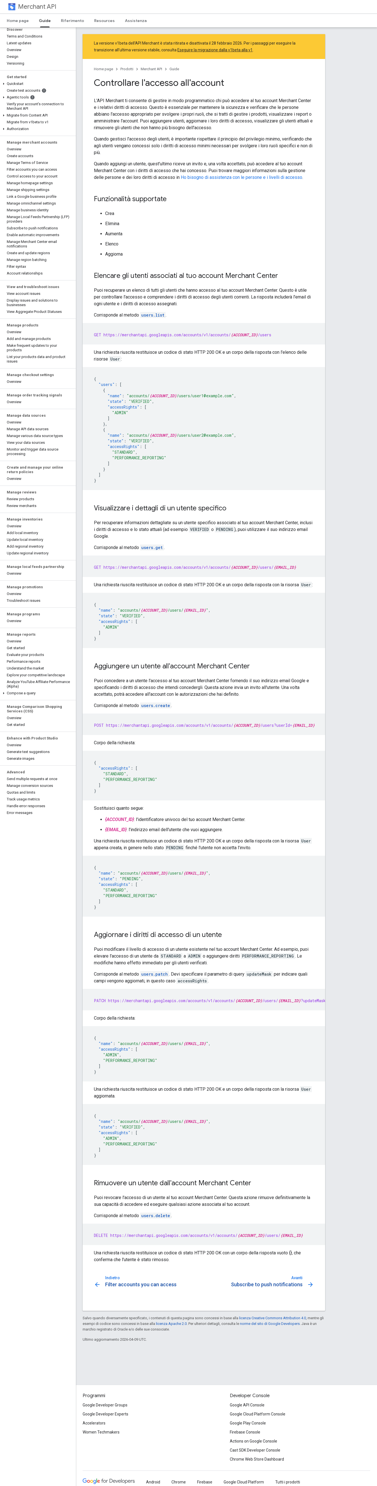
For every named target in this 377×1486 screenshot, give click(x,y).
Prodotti (126, 69)
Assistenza (136, 20)
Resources (104, 20)
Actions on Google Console (253, 1441)
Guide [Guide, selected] (45, 20)
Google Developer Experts (105, 1414)
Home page (18, 20)
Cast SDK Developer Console (255, 1450)
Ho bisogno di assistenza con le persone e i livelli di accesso (241, 177)
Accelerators (94, 1423)
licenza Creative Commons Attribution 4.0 (272, 1318)
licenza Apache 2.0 (171, 1324)
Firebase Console (245, 1432)
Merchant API (37, 6)
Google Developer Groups (105, 1405)
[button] (37, 83)
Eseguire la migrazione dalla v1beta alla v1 (215, 50)
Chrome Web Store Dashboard (257, 1459)
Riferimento (72, 20)
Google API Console (247, 1405)
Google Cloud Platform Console (257, 1414)
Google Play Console (248, 1423)
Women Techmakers (101, 1432)
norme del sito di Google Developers (270, 1324)
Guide (174, 69)
